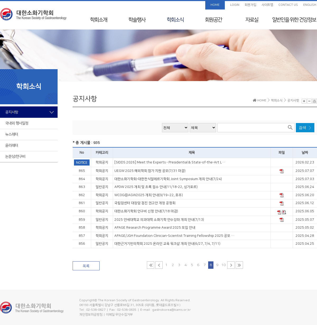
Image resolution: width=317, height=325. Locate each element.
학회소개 (98, 20)
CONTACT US (288, 5)
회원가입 (250, 5)
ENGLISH (309, 5)
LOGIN (234, 5)
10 (223, 265)
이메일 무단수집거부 (119, 314)
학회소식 (175, 20)
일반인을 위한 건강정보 (294, 20)
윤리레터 (11, 145)
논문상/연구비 (15, 156)
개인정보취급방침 (90, 314)
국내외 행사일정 (16, 123)
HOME (215, 5)
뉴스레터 (11, 134)
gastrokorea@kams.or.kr (171, 310)
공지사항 (11, 112)
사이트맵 (267, 5)
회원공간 (213, 20)
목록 (86, 266)
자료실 (251, 20)
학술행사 (136, 20)
